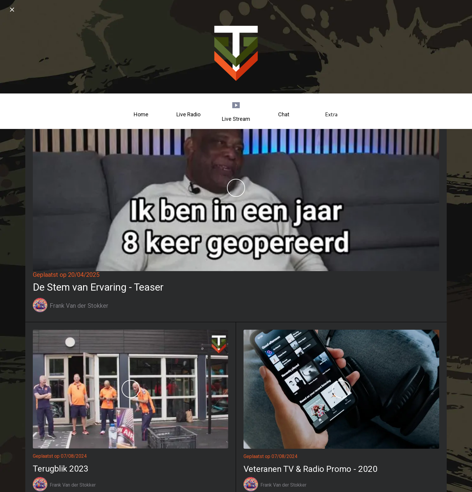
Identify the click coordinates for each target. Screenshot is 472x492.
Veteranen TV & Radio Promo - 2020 (310, 469)
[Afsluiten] (12, 9)
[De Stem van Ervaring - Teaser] (236, 188)
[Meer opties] (331, 111)
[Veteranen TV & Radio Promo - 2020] (341, 389)
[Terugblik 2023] (130, 389)
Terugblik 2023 (60, 469)
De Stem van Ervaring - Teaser (98, 287)
